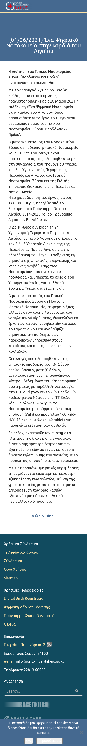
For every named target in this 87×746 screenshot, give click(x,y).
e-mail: (9, 661)
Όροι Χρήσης (15, 569)
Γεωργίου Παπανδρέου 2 (24, 645)
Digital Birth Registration (24, 598)
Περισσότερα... (49, 741)
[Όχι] (81, 732)
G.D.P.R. (10, 624)
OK (28, 741)
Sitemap (11, 578)
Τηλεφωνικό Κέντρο (21, 552)
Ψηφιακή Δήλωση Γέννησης (27, 607)
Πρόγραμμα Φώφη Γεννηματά (29, 616)
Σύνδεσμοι (13, 561)
